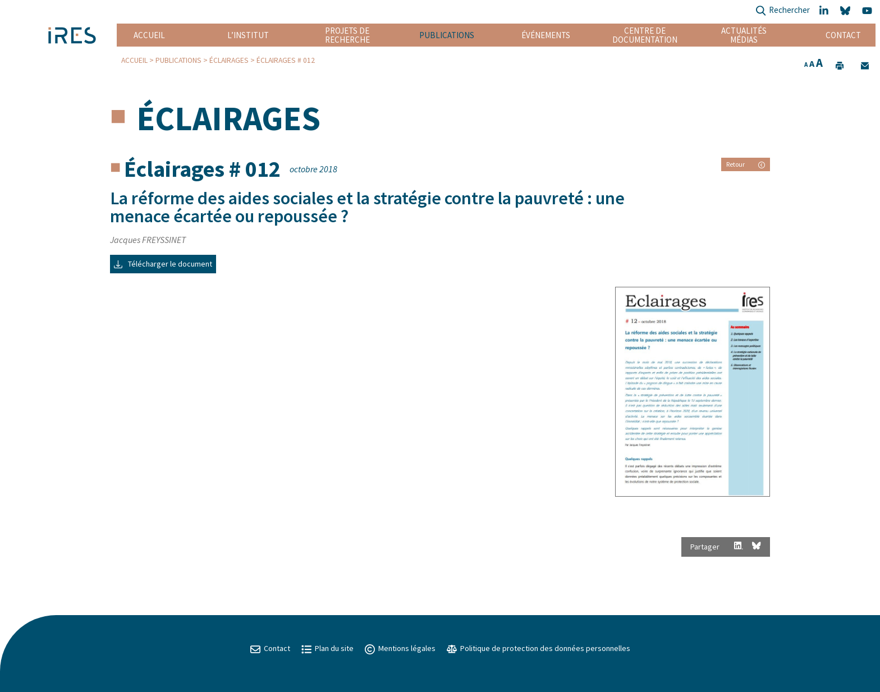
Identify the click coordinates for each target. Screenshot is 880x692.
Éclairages (229, 60)
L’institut (248, 35)
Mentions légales (400, 648)
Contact (843, 35)
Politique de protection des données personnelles (538, 648)
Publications (446, 35)
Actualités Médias (744, 35)
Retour (745, 164)
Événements (545, 35)
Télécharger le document (163, 264)
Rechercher (782, 10)
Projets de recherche (347, 35)
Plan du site (327, 648)
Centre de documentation (645, 35)
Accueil (149, 35)
